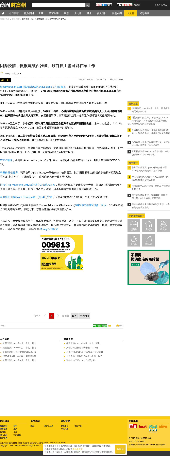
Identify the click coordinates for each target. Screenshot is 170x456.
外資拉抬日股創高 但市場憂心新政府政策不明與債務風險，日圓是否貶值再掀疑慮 (149, 133)
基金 (15, 432)
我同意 (120, 449)
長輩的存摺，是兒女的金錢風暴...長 (19, 352)
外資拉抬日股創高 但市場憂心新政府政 (84, 352)
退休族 (133, 244)
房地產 (3, 432)
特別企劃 (17, 435)
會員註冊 (158, 5)
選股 (32, 426)
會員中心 (64, 426)
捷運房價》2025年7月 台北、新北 (19, 347)
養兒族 (163, 229)
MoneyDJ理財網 (49, 229)
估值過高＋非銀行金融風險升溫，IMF (84, 356)
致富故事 (3, 429)
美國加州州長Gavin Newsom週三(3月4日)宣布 (26, 197)
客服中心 (78, 426)
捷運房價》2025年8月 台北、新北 (19, 343)
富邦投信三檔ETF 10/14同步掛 (80, 360)
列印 (121, 326)
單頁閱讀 (84, 315)
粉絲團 (137, 5)
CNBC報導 (6, 160)
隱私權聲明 (77, 449)
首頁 (6, 13)
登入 (165, 5)
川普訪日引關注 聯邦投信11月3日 (82, 347)
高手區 (148, 244)
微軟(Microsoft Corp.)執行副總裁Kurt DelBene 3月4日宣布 (33, 86)
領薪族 (133, 229)
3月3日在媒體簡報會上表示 (90, 205)
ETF (15, 426)
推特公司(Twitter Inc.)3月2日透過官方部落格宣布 (27, 184)
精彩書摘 (3, 438)
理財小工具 (48, 426)
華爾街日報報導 (9, 172)
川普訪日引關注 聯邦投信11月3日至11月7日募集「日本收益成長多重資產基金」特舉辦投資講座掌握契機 (148, 120)
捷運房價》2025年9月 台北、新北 (19, 360)
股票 (15, 429)
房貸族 (148, 229)
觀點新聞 (3, 426)
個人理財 (3, 435)
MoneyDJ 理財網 (12, 73)
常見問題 (64, 429)
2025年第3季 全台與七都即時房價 (19, 356)
